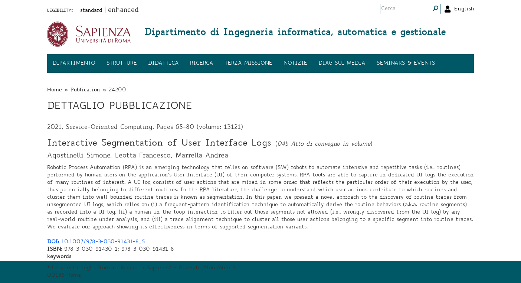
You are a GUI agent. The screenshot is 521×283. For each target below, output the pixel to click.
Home (54, 90)
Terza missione (248, 63)
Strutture (122, 63)
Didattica (163, 63)
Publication (85, 90)
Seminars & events (406, 63)
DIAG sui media (342, 63)
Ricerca (201, 63)
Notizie (295, 63)
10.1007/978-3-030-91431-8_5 (96, 242)
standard (91, 10)
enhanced (123, 10)
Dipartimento (74, 63)
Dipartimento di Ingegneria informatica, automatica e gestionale (295, 33)
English (464, 9)
